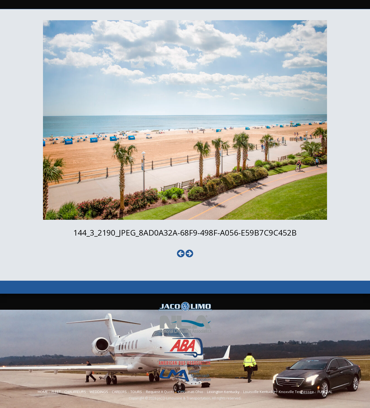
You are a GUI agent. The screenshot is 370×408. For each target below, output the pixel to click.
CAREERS (119, 391)
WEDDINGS (99, 391)
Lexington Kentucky (223, 391)
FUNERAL (325, 391)
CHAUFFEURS (75, 391)
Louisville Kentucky (259, 391)
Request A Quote (160, 391)
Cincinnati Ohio (190, 391)
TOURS (136, 391)
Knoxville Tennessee (296, 391)
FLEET (56, 391)
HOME (43, 391)
